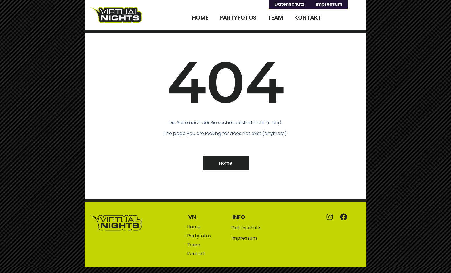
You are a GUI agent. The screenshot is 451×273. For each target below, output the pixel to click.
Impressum (329, 4)
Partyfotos (238, 18)
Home (200, 18)
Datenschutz (289, 4)
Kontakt (307, 18)
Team (275, 18)
